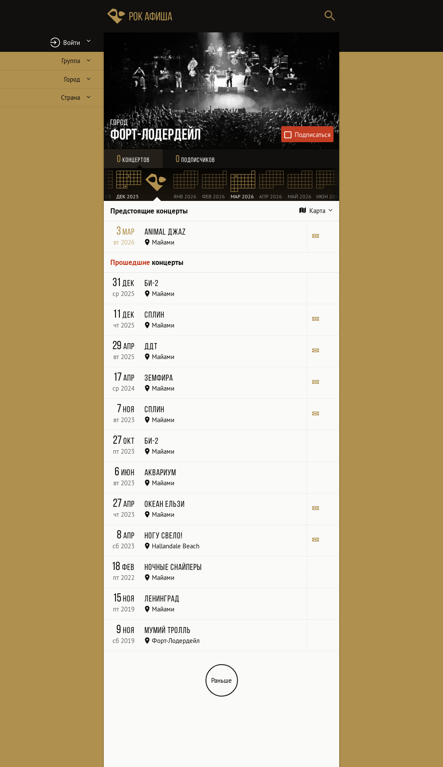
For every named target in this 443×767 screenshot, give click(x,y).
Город (72, 79)
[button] (52, 42)
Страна (70, 97)
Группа (70, 61)
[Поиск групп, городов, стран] (247, 16)
